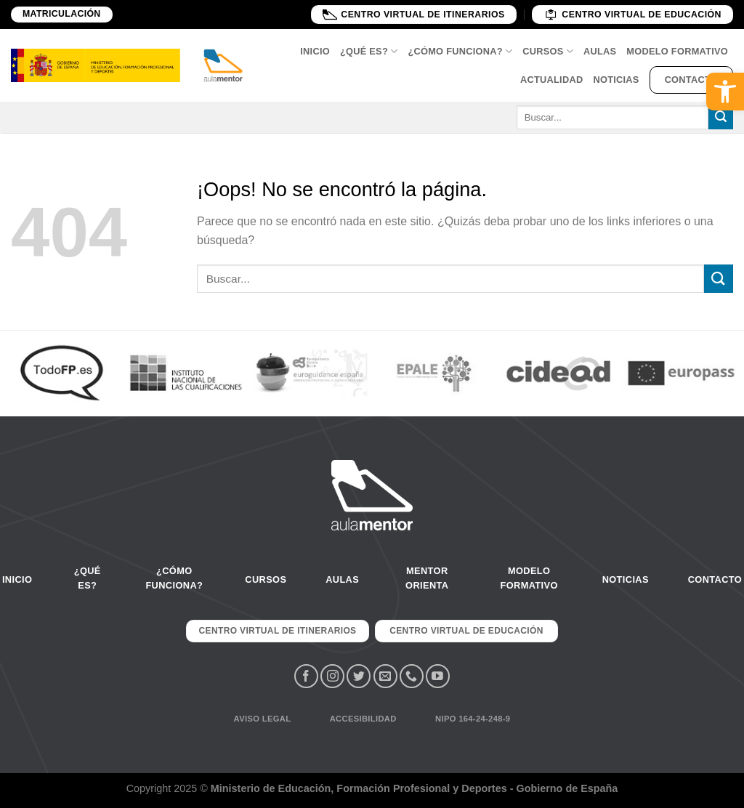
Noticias (616, 79)
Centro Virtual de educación (632, 14)
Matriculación (62, 14)
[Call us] (412, 676)
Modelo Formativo (677, 51)
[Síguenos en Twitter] (359, 676)
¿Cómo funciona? (460, 51)
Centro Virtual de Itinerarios (413, 14)
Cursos (547, 51)
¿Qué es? (369, 51)
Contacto (691, 79)
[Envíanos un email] (385, 676)
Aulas (599, 51)
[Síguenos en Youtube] (438, 676)
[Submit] (720, 117)
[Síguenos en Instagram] (332, 676)
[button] (725, 91)
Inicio (315, 51)
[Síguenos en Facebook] (306, 676)
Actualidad (551, 79)
